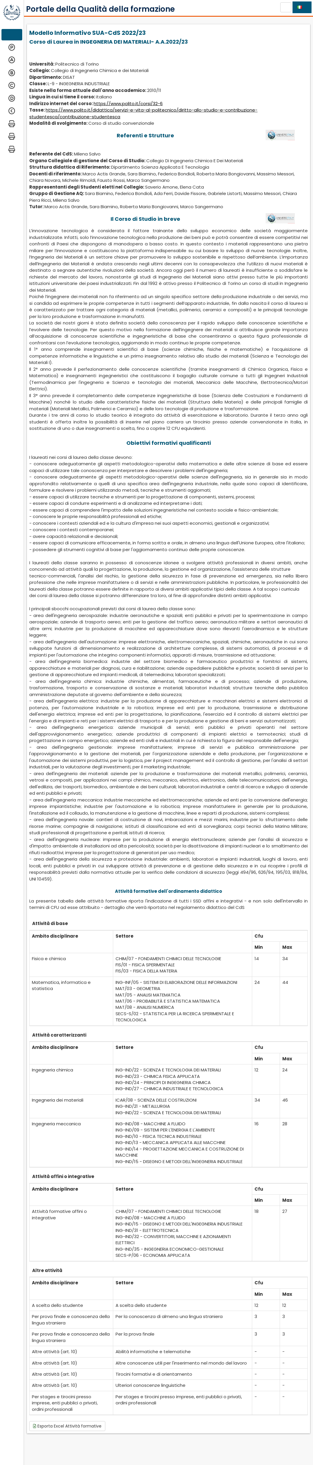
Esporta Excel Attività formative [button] (67, 1426)
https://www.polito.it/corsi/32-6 (128, 103)
